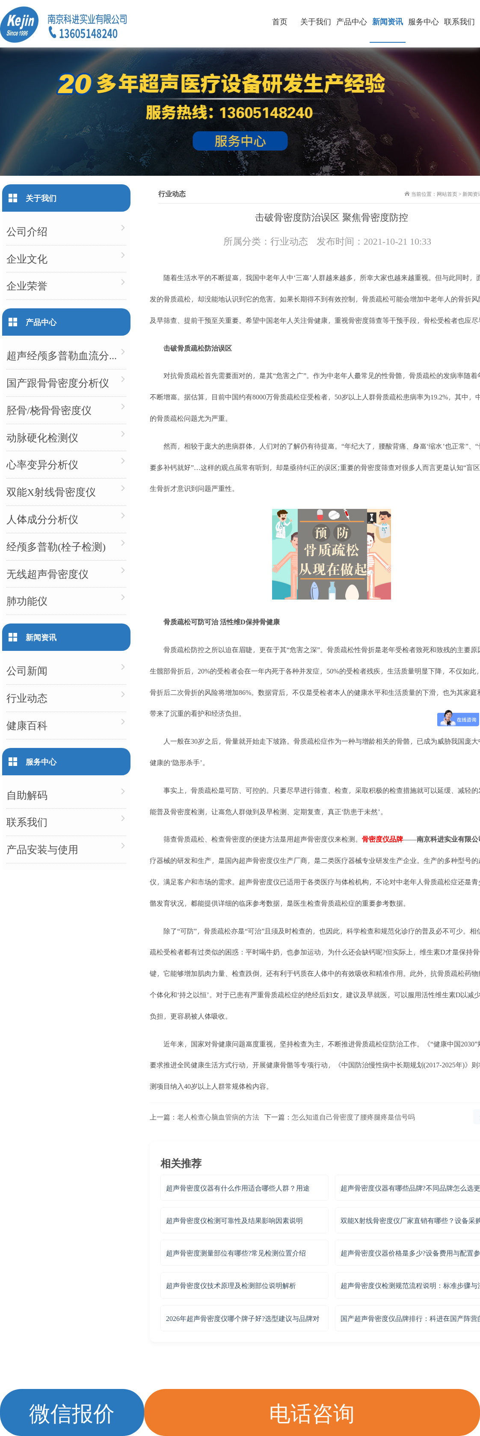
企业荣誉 (26, 285)
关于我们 (315, 21)
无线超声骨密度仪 (47, 574)
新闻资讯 (387, 21)
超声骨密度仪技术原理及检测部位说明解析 (231, 1285)
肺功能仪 (26, 601)
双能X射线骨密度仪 (51, 492)
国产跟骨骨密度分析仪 (57, 382)
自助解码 (26, 795)
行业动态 (289, 240)
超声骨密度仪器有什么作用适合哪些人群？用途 (238, 1188)
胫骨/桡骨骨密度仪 (49, 410)
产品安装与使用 (42, 849)
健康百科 (26, 725)
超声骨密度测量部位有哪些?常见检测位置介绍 (236, 1253)
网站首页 (447, 193)
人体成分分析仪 (42, 519)
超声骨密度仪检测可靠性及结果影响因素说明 (234, 1220)
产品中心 (351, 21)
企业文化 (26, 258)
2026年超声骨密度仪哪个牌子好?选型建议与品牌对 (243, 1318)
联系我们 (459, 21)
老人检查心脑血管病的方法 (218, 1117)
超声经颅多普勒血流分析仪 (66, 355)
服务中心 (423, 21)
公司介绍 (26, 231)
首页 (279, 21)
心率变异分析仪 (42, 464)
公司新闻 (26, 670)
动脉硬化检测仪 (42, 437)
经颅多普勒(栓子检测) (56, 546)
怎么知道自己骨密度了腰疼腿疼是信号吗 (353, 1117)
